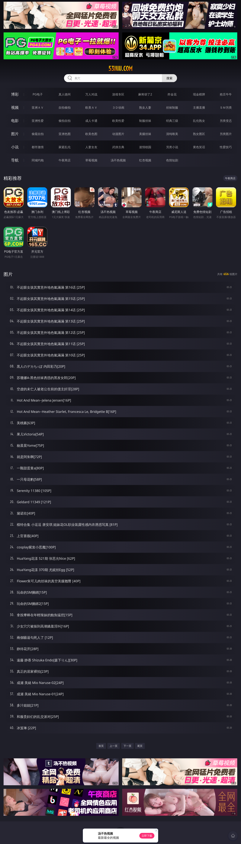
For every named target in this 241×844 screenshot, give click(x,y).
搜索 (169, 78)
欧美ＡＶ (91, 107)
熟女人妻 (145, 107)
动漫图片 (118, 134)
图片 (15, 133)
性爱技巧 (226, 147)
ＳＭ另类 (226, 107)
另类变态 (226, 121)
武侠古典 (118, 147)
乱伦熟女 (199, 121)
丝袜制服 (172, 107)
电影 (15, 120)
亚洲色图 (65, 134)
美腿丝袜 (145, 134)
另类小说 (172, 147)
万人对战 (91, 94)
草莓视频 (91, 160)
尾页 (140, 746)
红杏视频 (145, 160)
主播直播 (199, 107)
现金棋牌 (199, 94)
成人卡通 (91, 121)
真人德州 (65, 94)
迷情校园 (145, 147)
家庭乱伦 (65, 147)
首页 (101, 746)
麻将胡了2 (145, 94)
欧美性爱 (118, 121)
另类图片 (226, 134)
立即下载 (147, 835)
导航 (15, 160)
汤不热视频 (118, 160)
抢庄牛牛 (226, 94)
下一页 (127, 746)
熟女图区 (199, 134)
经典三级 (172, 121)
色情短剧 (172, 160)
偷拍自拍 (65, 121)
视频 (15, 107)
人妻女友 (91, 147)
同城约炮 (38, 160)
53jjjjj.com (120, 68)
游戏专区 (118, 94)
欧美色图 (91, 134)
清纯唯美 (172, 134)
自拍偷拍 (65, 107)
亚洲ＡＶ (38, 107)
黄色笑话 (199, 147)
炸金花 (172, 94)
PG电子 (38, 94)
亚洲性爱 (38, 121)
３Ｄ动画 (118, 107)
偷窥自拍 (38, 134)
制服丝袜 (145, 121)
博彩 (15, 94)
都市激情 (38, 147)
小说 (15, 146)
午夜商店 (65, 160)
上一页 (113, 746)
